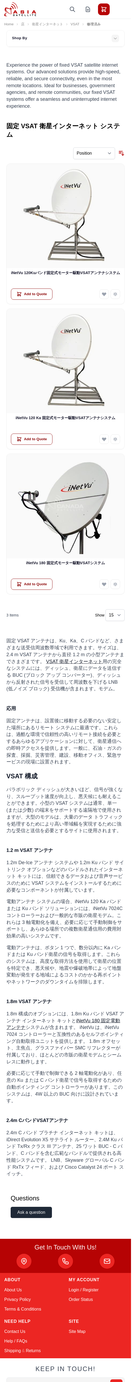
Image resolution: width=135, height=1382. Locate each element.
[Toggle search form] (72, 9)
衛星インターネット (47, 24)
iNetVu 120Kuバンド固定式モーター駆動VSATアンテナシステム (65, 273)
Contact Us (14, 1331)
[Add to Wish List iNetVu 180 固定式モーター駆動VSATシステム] (104, 584)
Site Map (77, 1331)
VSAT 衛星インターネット (74, 661)
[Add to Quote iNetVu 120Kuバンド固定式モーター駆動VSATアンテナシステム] (31, 294)
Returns (33, 1350)
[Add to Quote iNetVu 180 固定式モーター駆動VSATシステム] (31, 584)
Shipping (12, 1350)
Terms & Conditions (22, 1309)
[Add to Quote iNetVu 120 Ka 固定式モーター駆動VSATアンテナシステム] (31, 439)
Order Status (81, 1299)
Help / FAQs (15, 1341)
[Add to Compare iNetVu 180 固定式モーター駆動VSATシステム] (115, 584)
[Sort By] (94, 153)
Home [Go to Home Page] (9, 24)
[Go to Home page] (20, 9)
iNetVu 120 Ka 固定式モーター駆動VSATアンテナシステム (66, 418)
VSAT (75, 24)
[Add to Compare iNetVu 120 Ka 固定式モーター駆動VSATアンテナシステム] (115, 439)
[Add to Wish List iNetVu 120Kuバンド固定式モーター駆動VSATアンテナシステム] (104, 294)
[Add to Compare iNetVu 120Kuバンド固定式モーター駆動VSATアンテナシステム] (115, 294)
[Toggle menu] (119, 9)
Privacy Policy (17, 1299)
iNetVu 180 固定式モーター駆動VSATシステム (65, 563)
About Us (13, 1290)
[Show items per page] (115, 615)
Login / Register (84, 1290)
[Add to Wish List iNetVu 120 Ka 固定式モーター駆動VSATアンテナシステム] (104, 439)
